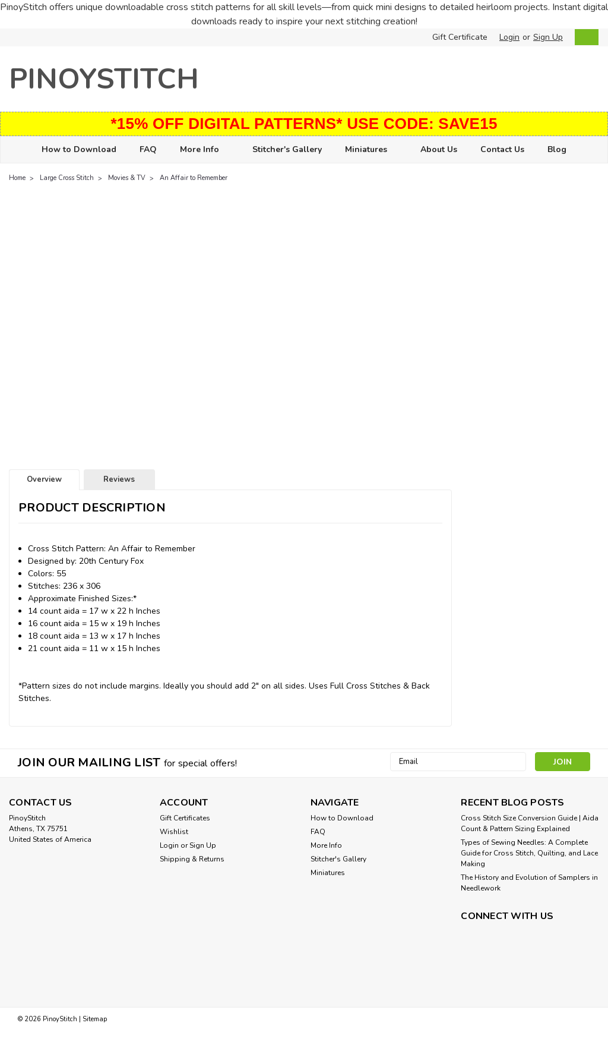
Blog (556, 149)
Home (17, 177)
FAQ (148, 149)
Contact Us (502, 149)
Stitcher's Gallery (287, 149)
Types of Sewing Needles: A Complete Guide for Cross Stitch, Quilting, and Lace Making (529, 853)
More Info (204, 150)
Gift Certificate (459, 37)
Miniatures (371, 150)
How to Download (79, 149)
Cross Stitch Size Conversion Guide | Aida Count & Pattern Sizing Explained (529, 823)
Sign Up (548, 37)
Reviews (119, 479)
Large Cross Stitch (67, 177)
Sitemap (95, 1019)
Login (509, 37)
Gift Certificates (185, 818)
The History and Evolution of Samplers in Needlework (529, 883)
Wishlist (174, 831)
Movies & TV (126, 177)
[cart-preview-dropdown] (584, 37)
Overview (44, 479)
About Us (438, 149)
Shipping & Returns (192, 859)
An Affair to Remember (193, 177)
